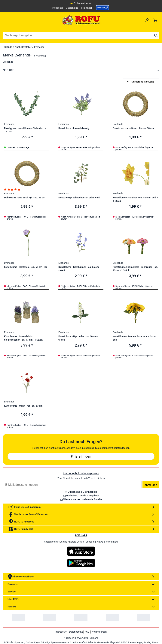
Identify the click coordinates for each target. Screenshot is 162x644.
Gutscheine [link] (72, 7)
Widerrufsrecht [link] (99, 631)
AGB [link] (87, 631)
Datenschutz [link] (76, 631)
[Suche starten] (156, 35)
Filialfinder (86, 7)
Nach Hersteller (23, 47)
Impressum (61, 631)
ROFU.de (7, 47)
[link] (102, 7)
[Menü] (22, 20)
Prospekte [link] (57, 7)
